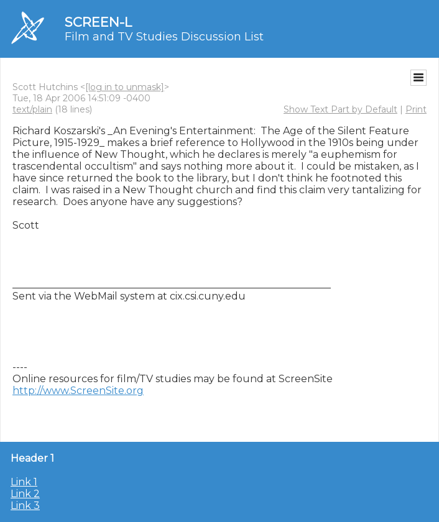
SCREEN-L (98, 22)
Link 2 (25, 494)
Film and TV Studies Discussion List (164, 37)
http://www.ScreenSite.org (78, 390)
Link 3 (25, 505)
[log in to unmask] (124, 87)
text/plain (32, 109)
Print (416, 109)
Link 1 (24, 482)
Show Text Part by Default (340, 109)
